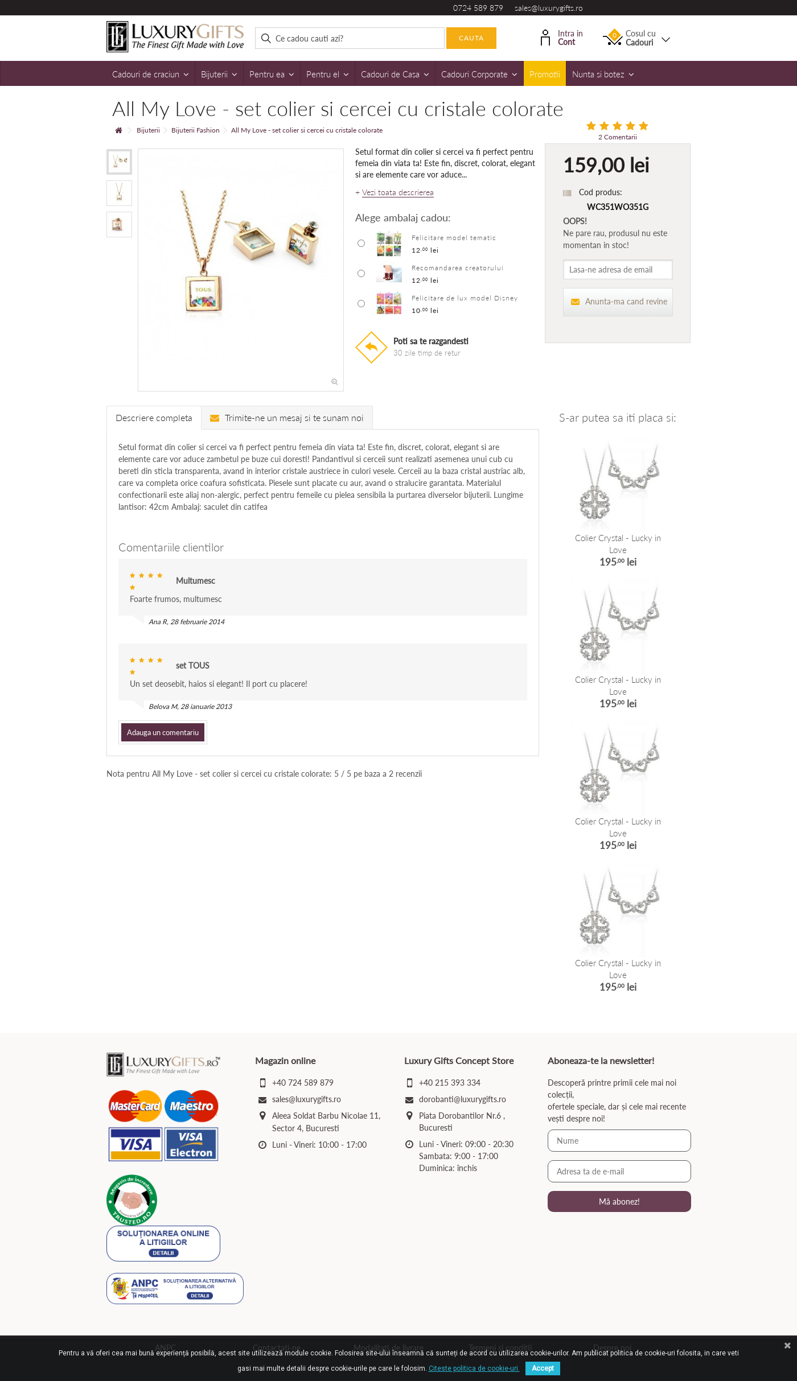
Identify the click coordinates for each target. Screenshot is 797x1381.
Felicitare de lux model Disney (465, 298)
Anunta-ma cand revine (619, 301)
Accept (543, 1368)
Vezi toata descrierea (398, 192)
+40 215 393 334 (449, 1082)
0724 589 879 (478, 8)
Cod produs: (600, 192)
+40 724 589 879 (303, 1082)
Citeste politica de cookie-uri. (474, 1368)
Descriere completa (154, 417)
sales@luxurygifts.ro (549, 8)
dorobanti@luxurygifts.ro (462, 1099)
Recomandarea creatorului (458, 267)
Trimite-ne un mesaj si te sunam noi (287, 417)
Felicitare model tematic (454, 237)
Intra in (562, 36)
